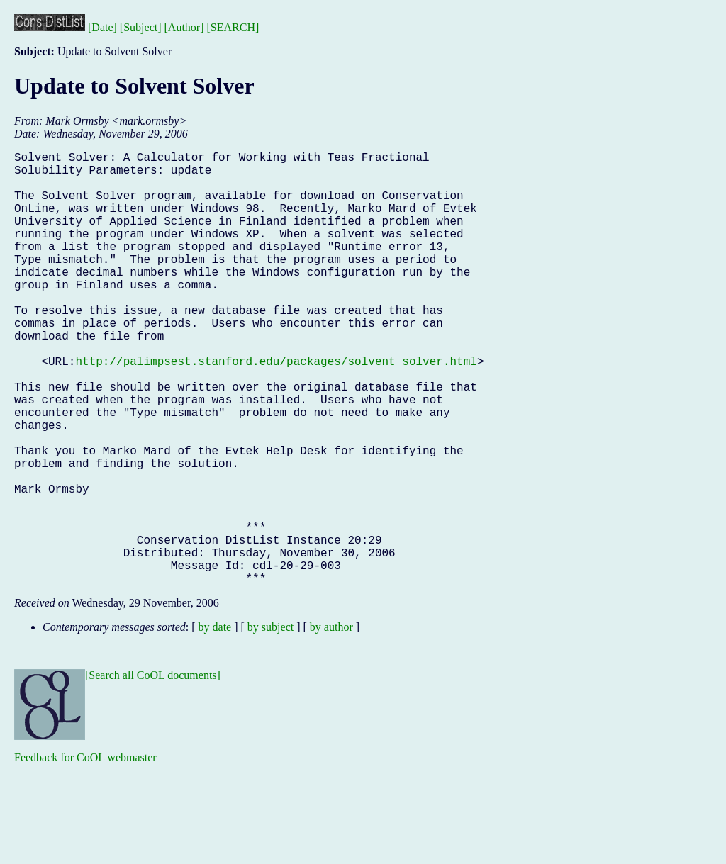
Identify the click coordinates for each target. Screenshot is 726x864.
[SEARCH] (233, 27)
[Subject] (141, 27)
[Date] (102, 27)
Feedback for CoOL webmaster (85, 854)
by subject (270, 723)
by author (331, 723)
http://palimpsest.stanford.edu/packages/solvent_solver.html (275, 409)
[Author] (184, 27)
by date (215, 723)
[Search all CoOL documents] (152, 771)
